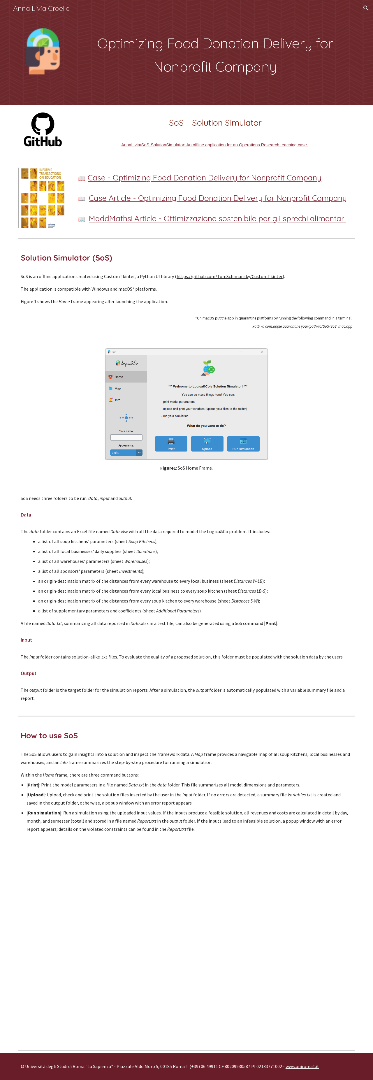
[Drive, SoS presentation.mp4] (186, 941)
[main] (215, 52)
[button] (366, 8)
